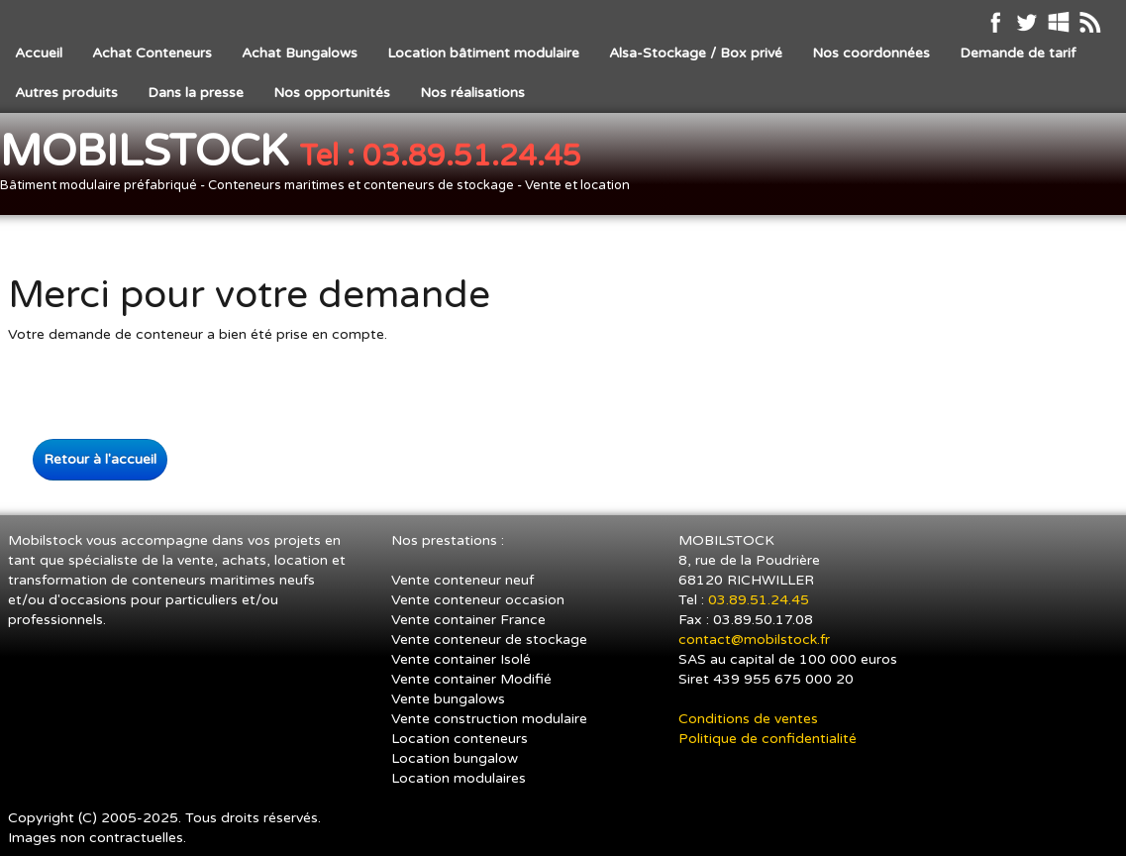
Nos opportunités (331, 92)
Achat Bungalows (300, 53)
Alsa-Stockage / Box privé (695, 53)
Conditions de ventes (748, 718)
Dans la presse (196, 92)
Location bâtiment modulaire (483, 53)
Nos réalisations (472, 92)
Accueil (38, 53)
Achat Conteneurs (152, 53)
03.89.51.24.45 (760, 599)
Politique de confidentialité (767, 738)
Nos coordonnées (871, 53)
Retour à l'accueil (100, 459)
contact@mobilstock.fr (754, 639)
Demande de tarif (1017, 53)
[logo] (322, 166)
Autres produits (66, 92)
